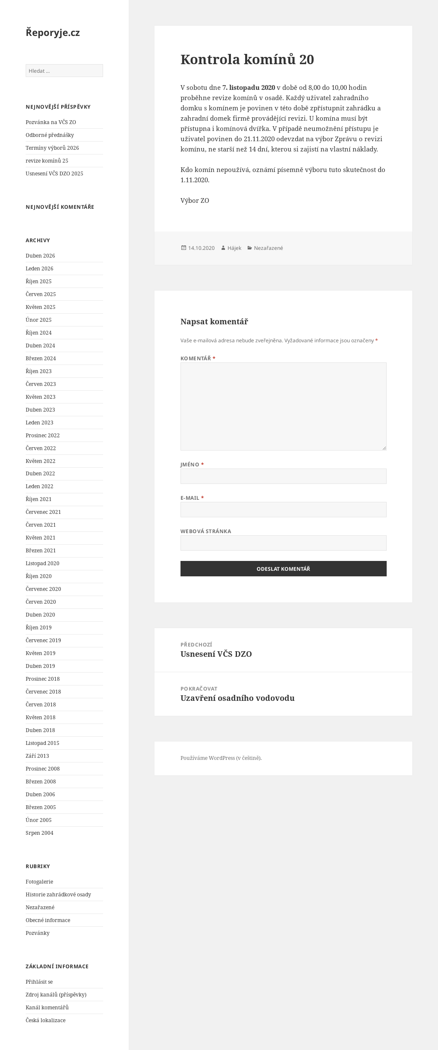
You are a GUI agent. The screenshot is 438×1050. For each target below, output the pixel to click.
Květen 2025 (41, 307)
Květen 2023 (41, 396)
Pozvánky (38, 933)
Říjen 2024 (39, 332)
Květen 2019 (41, 653)
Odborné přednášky (50, 135)
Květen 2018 (41, 717)
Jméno (192, 464)
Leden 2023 (39, 422)
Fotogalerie (39, 881)
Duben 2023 (40, 409)
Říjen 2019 (39, 627)
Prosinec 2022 (43, 435)
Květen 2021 (41, 537)
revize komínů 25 (47, 160)
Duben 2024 (40, 345)
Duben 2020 (40, 614)
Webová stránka (206, 531)
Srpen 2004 (39, 832)
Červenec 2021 (43, 512)
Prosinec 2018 (43, 678)
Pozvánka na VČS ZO (51, 122)
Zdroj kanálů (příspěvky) (56, 994)
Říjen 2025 (39, 281)
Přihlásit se (39, 981)
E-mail (192, 497)
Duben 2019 (40, 666)
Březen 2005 (41, 807)
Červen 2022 (41, 448)
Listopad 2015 (42, 743)
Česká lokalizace (45, 1020)
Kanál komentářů (47, 1007)
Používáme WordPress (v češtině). (221, 758)
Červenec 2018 (43, 691)
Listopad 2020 (42, 563)
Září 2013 (37, 755)
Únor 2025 (39, 319)
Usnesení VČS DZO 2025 (54, 173)
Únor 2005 (39, 820)
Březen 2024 (41, 358)
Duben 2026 (40, 255)
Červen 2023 (41, 384)
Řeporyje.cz (53, 32)
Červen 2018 (41, 704)
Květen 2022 (41, 461)
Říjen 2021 (39, 499)
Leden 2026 (39, 268)
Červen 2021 (41, 524)
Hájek (234, 248)
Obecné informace (48, 920)
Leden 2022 (39, 486)
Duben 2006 (40, 794)
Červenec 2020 (43, 589)
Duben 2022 (40, 473)
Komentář (198, 358)
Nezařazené (40, 907)
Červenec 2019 (43, 640)
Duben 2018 (40, 730)
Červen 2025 (41, 294)
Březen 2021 (41, 550)
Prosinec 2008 (43, 768)
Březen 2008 (41, 781)
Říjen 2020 (39, 576)
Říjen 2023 (39, 371)
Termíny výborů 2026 (52, 147)
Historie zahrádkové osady (58, 894)
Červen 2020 (41, 601)
